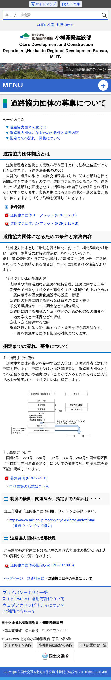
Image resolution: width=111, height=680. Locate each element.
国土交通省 (55, 656)
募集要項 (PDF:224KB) (28, 478)
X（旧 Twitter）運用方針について (34, 598)
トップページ (13, 578)
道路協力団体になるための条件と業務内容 (44, 132)
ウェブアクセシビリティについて (34, 605)
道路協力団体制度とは (28, 127)
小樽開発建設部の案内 (55, 645)
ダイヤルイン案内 (17, 645)
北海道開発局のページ (89, 69)
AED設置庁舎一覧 (93, 645)
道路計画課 (35, 578)
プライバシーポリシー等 (25, 592)
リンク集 (73, 4)
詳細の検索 (45, 25)
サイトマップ (46, 4)
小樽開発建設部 (55, 46)
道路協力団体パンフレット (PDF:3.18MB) (44, 223)
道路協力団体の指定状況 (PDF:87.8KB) (42, 565)
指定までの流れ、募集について (35, 138)
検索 (104, 15)
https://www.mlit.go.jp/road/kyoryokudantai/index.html (52, 523)
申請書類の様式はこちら (29, 486)
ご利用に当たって (19, 611)
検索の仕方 (65, 25)
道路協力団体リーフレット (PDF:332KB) (43, 215)
